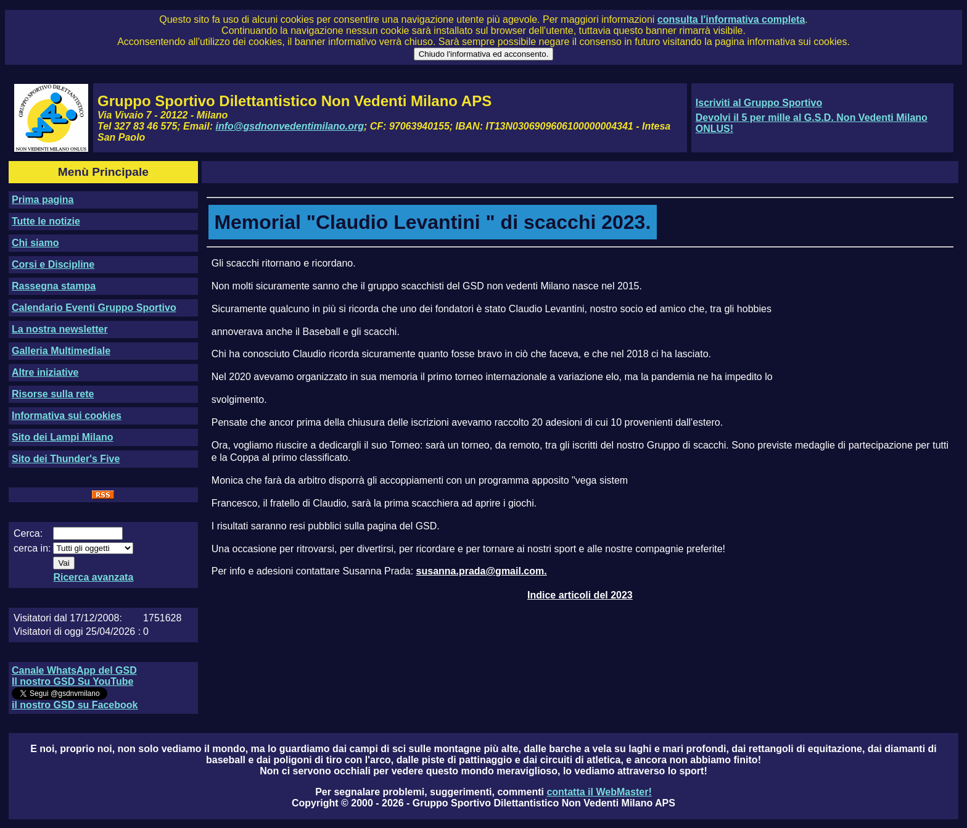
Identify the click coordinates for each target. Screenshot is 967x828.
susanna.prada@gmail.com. (481, 571)
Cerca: (28, 533)
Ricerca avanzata (93, 577)
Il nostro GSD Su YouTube (72, 681)
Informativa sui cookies (66, 415)
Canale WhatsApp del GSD (74, 670)
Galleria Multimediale (61, 351)
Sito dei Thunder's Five (66, 458)
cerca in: (32, 548)
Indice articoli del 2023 (580, 595)
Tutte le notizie (46, 221)
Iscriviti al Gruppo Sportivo (759, 102)
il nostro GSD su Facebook (75, 705)
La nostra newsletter (60, 329)
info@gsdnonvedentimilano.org (290, 126)
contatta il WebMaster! (598, 792)
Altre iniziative (45, 372)
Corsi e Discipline (53, 264)
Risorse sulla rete (53, 394)
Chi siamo (35, 243)
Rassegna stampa (54, 286)
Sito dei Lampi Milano (62, 437)
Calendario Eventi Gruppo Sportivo (94, 307)
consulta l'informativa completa (731, 19)
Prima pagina (42, 199)
